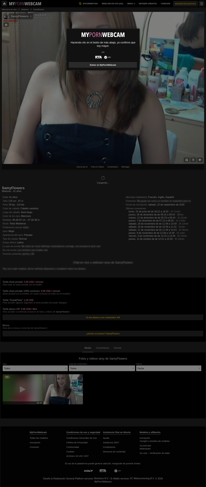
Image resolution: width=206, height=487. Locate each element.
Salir (103, 52)
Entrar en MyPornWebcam (103, 65)
